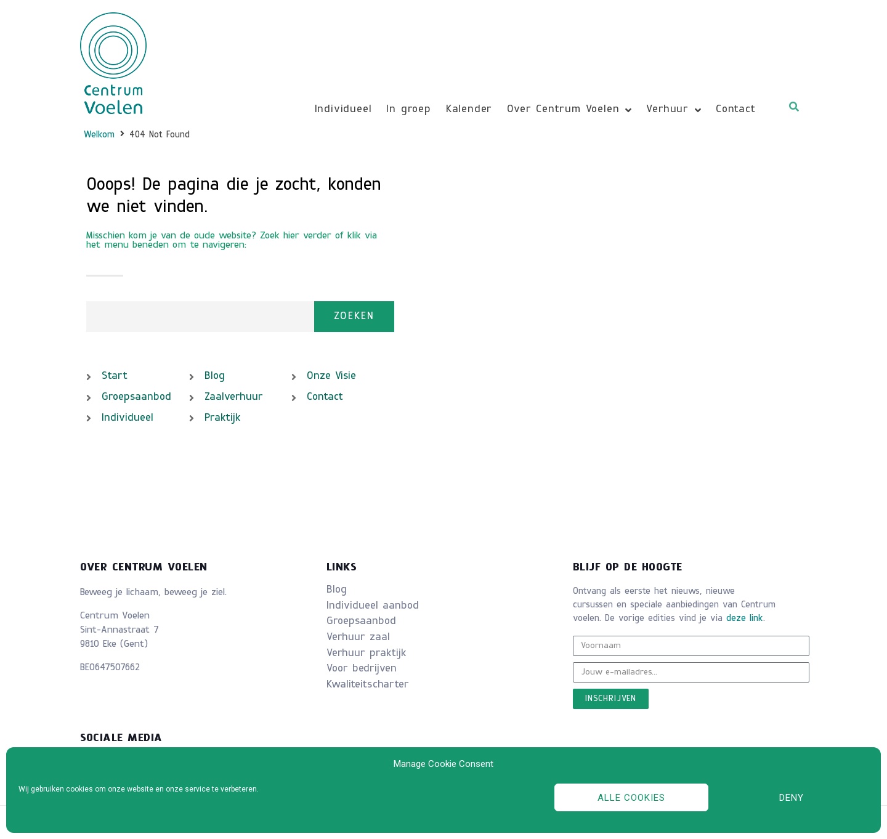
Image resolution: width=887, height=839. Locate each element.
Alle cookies (631, 797)
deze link (744, 618)
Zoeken (354, 317)
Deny (791, 797)
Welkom (99, 135)
